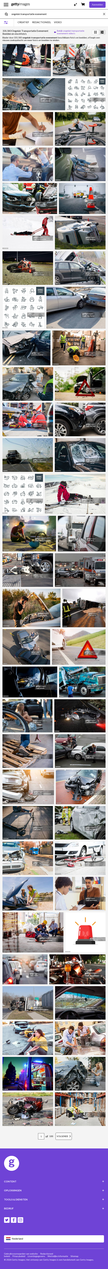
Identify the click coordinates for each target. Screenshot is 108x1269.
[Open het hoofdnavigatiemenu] (6, 5)
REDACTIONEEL (41, 22)
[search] (7, 13)
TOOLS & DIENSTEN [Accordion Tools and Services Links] (54, 1199)
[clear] (105, 13)
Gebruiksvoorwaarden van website (21, 1253)
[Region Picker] (54, 1238)
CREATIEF (23, 22)
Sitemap (74, 1256)
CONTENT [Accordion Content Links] (54, 1181)
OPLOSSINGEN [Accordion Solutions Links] (54, 1190)
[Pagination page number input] (41, 1136)
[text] (56, 13)
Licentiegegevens (36, 1256)
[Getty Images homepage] (20, 4)
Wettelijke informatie (58, 1256)
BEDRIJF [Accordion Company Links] (54, 1208)
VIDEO (58, 22)
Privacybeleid (18, 1256)
